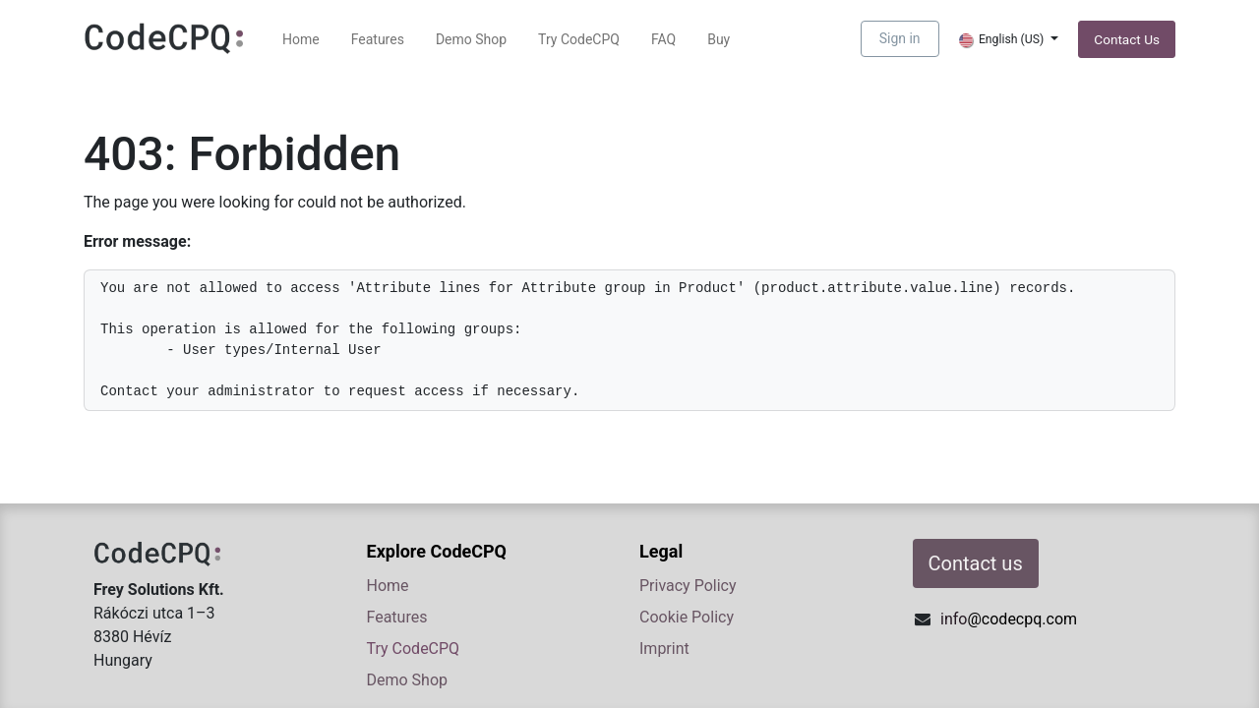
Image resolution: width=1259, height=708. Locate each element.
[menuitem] (301, 40)
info (1008, 619)
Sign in (900, 38)
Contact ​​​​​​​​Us (1127, 39)
